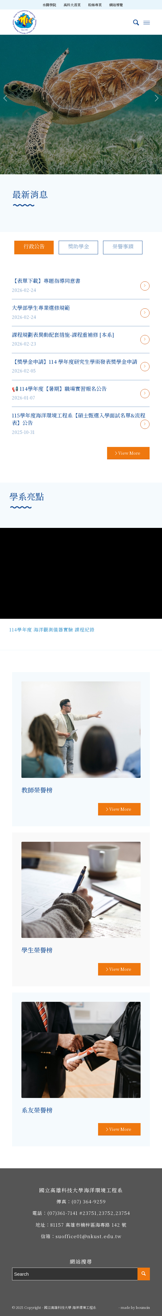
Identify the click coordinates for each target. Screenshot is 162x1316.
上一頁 (5, 98)
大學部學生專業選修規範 (41, 307)
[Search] (133, 22)
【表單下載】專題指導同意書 (46, 280)
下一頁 (156, 98)
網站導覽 (116, 4)
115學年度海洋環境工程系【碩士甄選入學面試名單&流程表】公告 (78, 418)
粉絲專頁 (95, 4)
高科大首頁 (72, 4)
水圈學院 (49, 4)
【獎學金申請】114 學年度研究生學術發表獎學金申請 (74, 361)
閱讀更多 (145, 286)
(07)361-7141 (62, 1213)
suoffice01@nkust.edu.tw (89, 1236)
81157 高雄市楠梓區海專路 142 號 (88, 1224)
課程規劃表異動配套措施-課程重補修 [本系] (63, 334)
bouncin (143, 1307)
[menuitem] (49, 4)
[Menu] (146, 22)
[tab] (34, 247)
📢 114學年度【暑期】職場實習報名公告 (59, 388)
